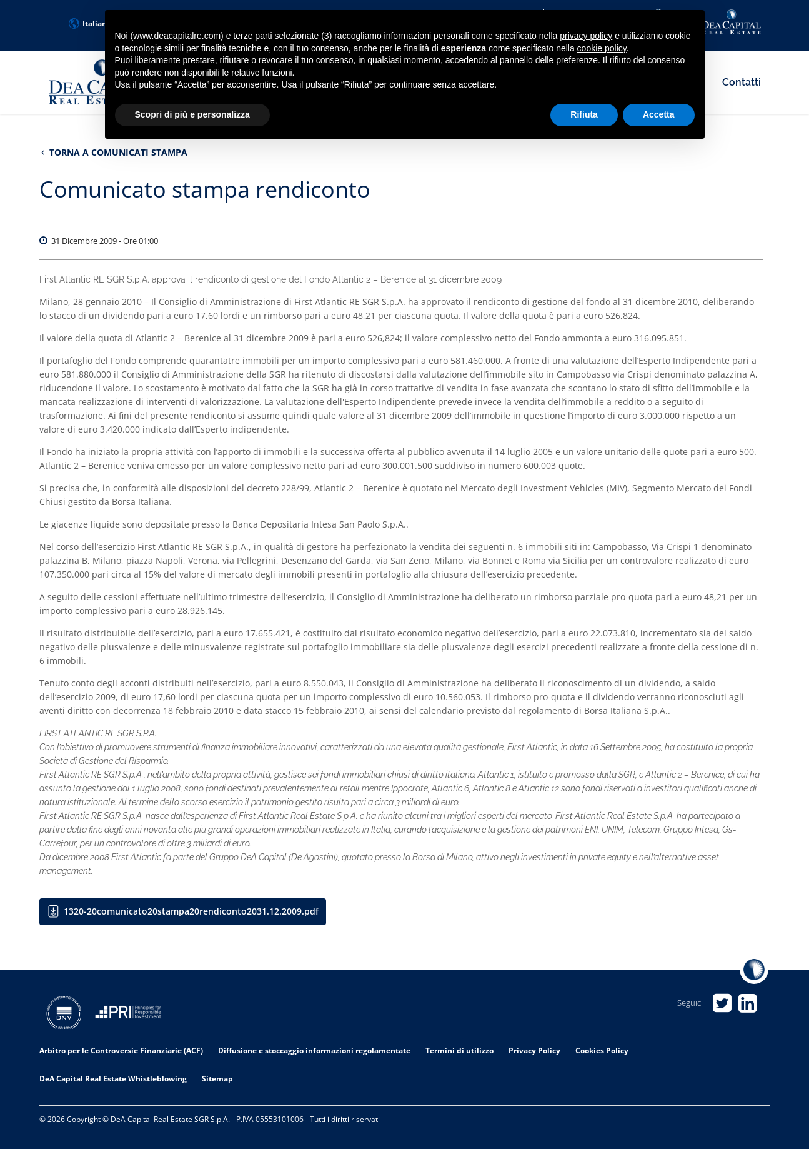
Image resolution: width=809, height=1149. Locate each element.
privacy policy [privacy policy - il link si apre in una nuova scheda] (586, 36)
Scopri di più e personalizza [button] (192, 114)
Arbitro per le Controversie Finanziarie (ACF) (121, 1050)
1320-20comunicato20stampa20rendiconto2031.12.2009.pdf (191, 912)
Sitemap (217, 1078)
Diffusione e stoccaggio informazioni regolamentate (314, 1050)
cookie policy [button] (602, 48)
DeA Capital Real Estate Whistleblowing (113, 1078)
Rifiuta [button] (584, 114)
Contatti (741, 82)
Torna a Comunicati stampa (114, 152)
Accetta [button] (659, 114)
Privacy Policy (534, 1050)
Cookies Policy (601, 1050)
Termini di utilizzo (459, 1050)
